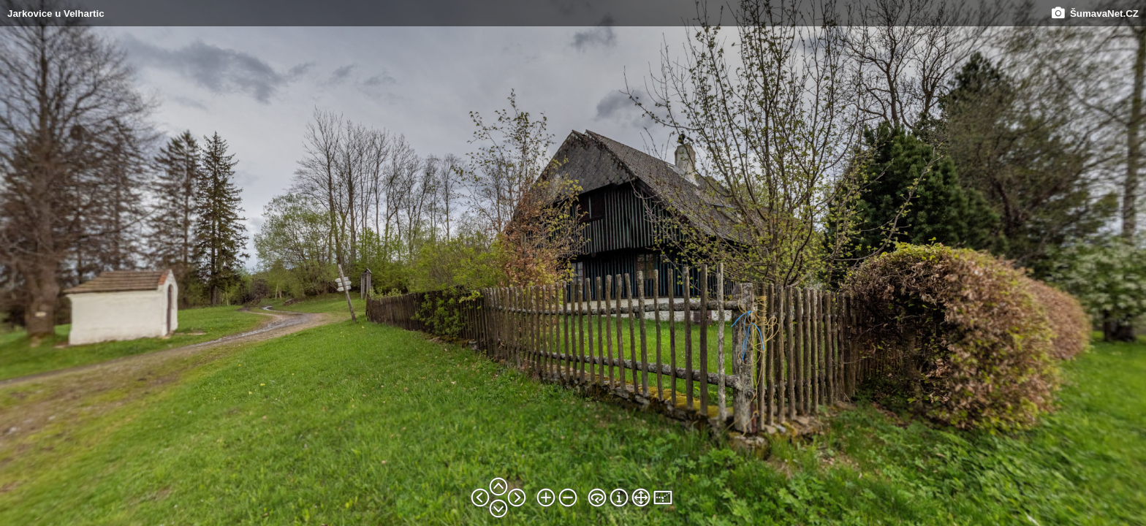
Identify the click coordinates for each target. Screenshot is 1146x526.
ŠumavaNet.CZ (1095, 13)
